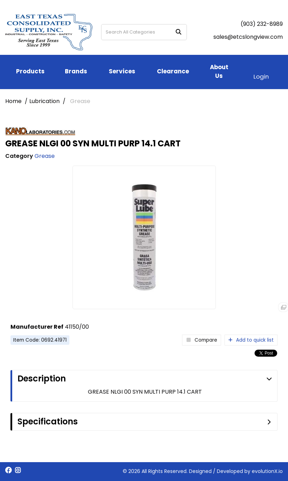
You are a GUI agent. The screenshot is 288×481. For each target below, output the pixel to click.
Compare (201, 340)
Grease (80, 101)
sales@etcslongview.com (248, 37)
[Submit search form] (178, 32)
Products (30, 71)
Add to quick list (251, 340)
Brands (76, 71)
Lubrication (44, 101)
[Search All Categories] (144, 32)
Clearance (173, 71)
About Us (219, 71)
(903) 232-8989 (262, 24)
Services (122, 71)
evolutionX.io (267, 471)
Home (13, 101)
